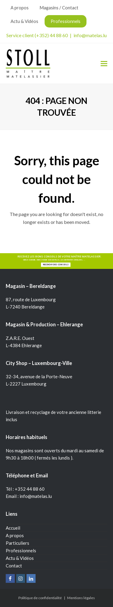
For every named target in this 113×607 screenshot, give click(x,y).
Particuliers (17, 543)
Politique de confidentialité (40, 598)
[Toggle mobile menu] (104, 63)
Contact (14, 565)
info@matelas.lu (90, 35)
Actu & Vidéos (20, 558)
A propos (15, 535)
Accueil (13, 528)
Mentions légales (81, 598)
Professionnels (21, 550)
